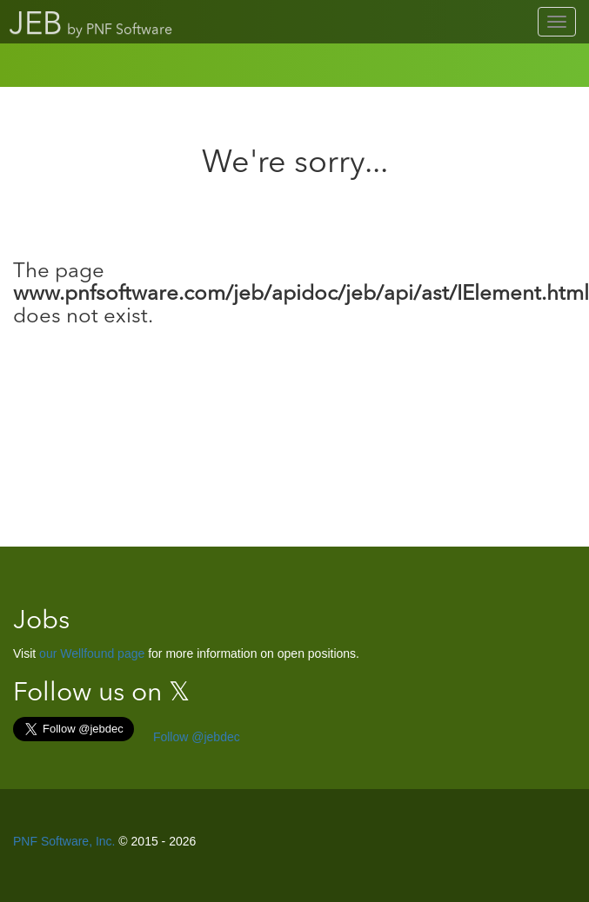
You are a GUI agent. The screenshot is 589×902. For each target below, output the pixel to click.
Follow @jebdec (195, 737)
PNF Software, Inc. (64, 841)
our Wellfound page (91, 653)
